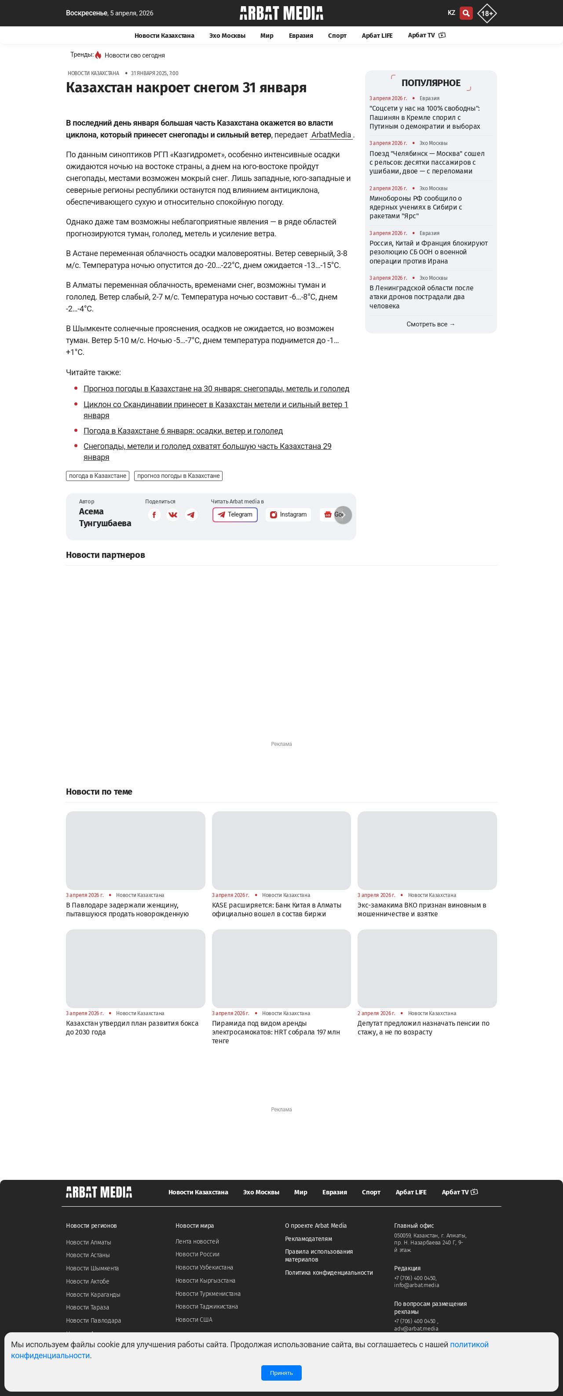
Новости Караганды (93, 1294)
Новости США (193, 1320)
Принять (281, 1373)
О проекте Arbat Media (316, 1226)
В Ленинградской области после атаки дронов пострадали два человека (421, 297)
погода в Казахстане (97, 475)
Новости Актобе (88, 1281)
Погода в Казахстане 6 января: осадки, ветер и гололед (183, 430)
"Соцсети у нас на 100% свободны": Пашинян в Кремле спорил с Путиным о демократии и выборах (424, 117)
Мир (266, 36)
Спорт (337, 36)
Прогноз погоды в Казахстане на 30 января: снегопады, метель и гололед (216, 388)
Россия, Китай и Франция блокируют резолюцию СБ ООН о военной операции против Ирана (428, 252)
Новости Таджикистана (206, 1306)
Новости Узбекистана (204, 1267)
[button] (343, 514)
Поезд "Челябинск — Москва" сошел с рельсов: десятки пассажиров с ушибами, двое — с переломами (426, 162)
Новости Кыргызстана (205, 1280)
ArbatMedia (331, 134)
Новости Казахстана (164, 36)
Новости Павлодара (93, 1320)
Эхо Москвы (227, 36)
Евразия (301, 36)
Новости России (197, 1254)
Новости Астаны (88, 1255)
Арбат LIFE (377, 36)
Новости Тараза (88, 1307)
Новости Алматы (88, 1242)
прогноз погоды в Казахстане (178, 475)
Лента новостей (197, 1241)
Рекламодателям (308, 1239)
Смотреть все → (431, 324)
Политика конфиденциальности (329, 1273)
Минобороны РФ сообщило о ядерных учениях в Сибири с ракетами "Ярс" (415, 207)
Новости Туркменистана (208, 1294)
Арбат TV (427, 35)
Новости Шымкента (92, 1268)
